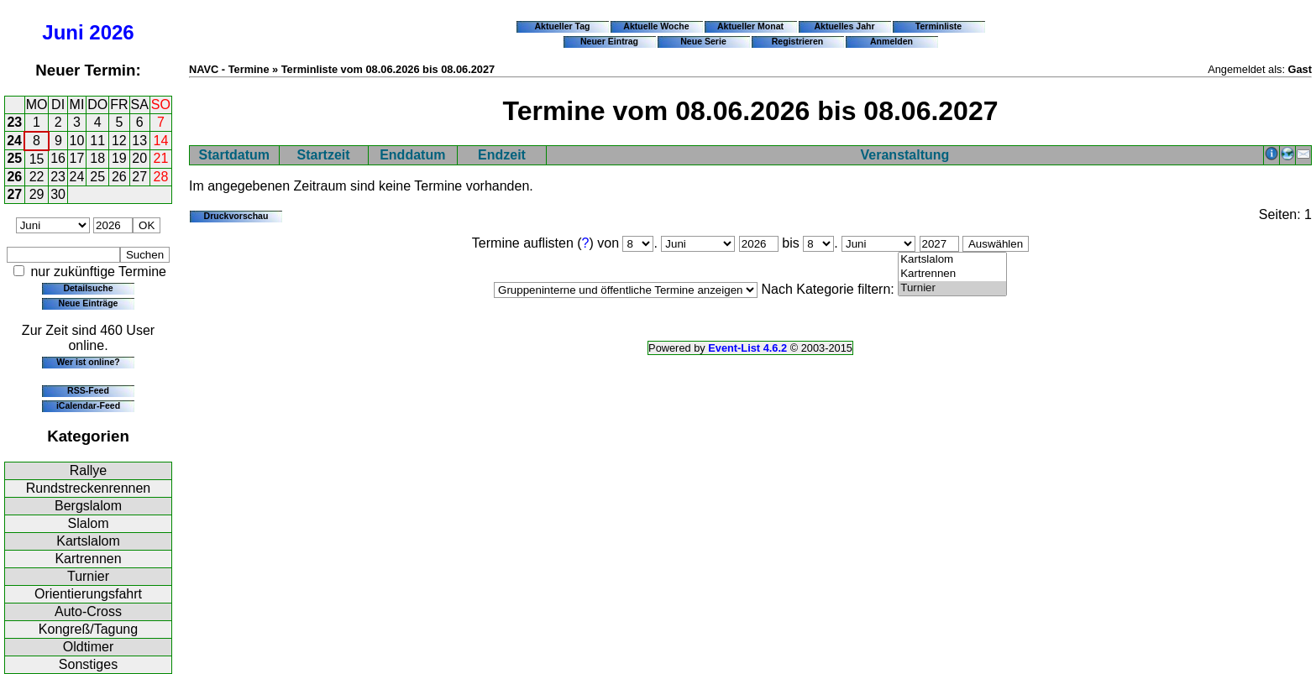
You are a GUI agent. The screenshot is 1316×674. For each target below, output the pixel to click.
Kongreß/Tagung (88, 629)
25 (14, 158)
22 (37, 177)
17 (77, 158)
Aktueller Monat (750, 26)
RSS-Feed (88, 390)
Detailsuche (88, 288)
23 (14, 122)
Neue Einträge (88, 303)
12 (119, 140)
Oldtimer (88, 647)
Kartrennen (88, 558)
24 (14, 140)
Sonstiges (88, 664)
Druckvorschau (236, 216)
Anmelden (891, 41)
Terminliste (938, 26)
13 (139, 140)
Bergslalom (88, 506)
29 (37, 194)
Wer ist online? (87, 362)
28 (161, 177)
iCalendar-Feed (88, 405)
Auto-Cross (88, 611)
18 (97, 158)
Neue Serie (703, 41)
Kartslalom (88, 541)
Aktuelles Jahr (844, 26)
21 (161, 158)
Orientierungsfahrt (88, 594)
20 (139, 158)
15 (37, 159)
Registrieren (798, 41)
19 (119, 158)
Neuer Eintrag (609, 41)
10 (77, 140)
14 (161, 140)
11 (97, 140)
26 (14, 177)
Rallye (88, 470)
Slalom (88, 523)
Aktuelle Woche (656, 26)
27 (139, 177)
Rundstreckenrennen (88, 488)
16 (58, 158)
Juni (62, 32)
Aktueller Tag (562, 26)
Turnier (88, 576)
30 (58, 194)
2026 (111, 32)
